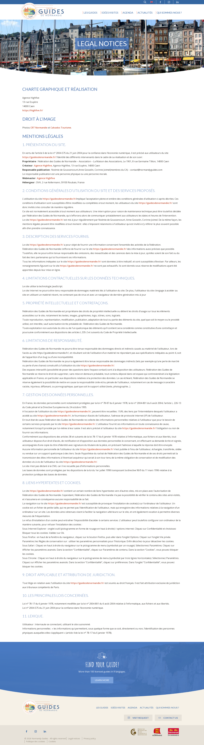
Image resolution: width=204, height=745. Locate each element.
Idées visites (110, 12)
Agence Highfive (43, 165)
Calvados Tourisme (61, 127)
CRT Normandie (38, 127)
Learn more (102, 680)
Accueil (163, 22)
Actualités (144, 12)
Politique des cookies (35, 741)
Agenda (128, 12)
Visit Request (136, 717)
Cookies (52, 741)
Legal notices (74, 738)
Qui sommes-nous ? (169, 12)
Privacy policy (90, 738)
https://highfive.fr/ (32, 110)
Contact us (167, 717)
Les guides (90, 12)
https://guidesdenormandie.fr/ (39, 157)
